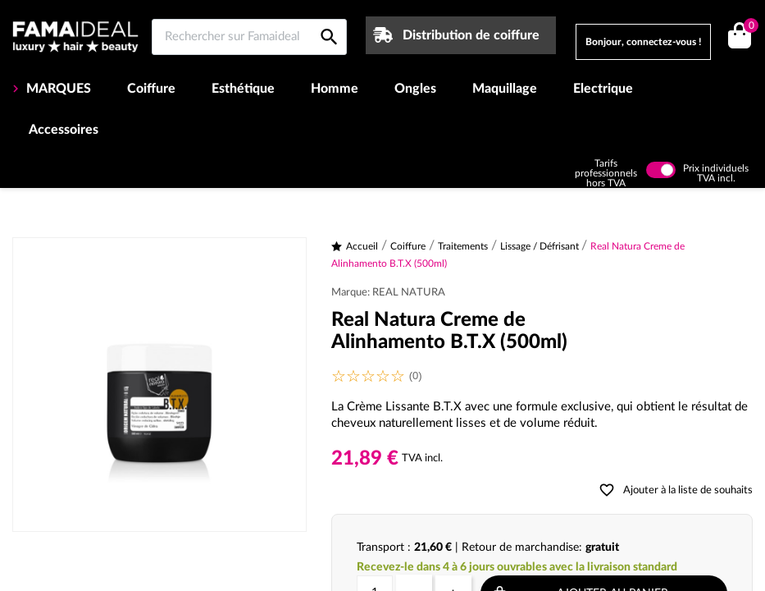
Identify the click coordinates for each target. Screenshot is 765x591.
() (748, 27)
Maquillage (504, 88)
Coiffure (151, 88)
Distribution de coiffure (471, 35)
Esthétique (243, 88)
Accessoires (63, 129)
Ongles (415, 88)
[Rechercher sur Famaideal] (249, 37)
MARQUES (57, 88)
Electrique (603, 88)
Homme (334, 88)
